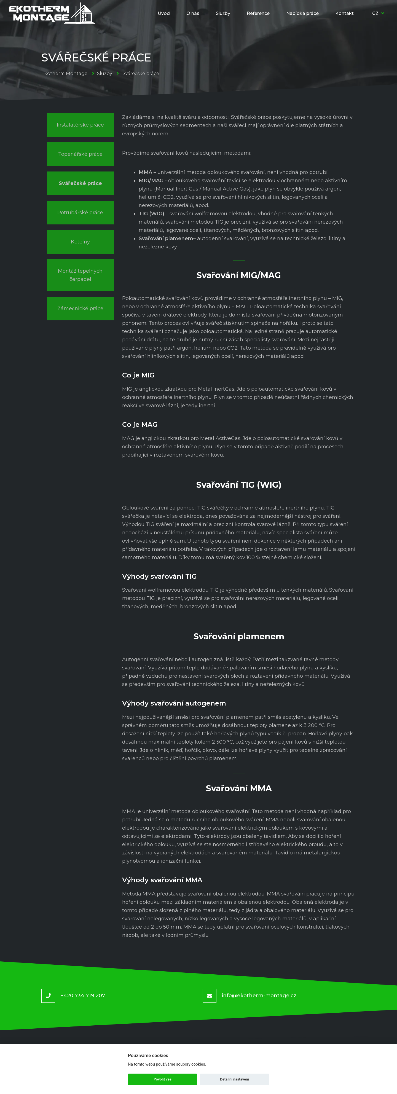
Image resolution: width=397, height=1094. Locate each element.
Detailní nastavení (234, 1079)
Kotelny (80, 242)
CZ (378, 13)
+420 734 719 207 (83, 996)
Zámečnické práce (80, 308)
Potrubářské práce (80, 213)
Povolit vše (162, 1079)
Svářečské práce (80, 183)
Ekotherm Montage (64, 73)
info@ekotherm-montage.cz (259, 996)
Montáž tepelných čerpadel (80, 275)
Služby (104, 73)
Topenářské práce (80, 154)
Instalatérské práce (80, 125)
